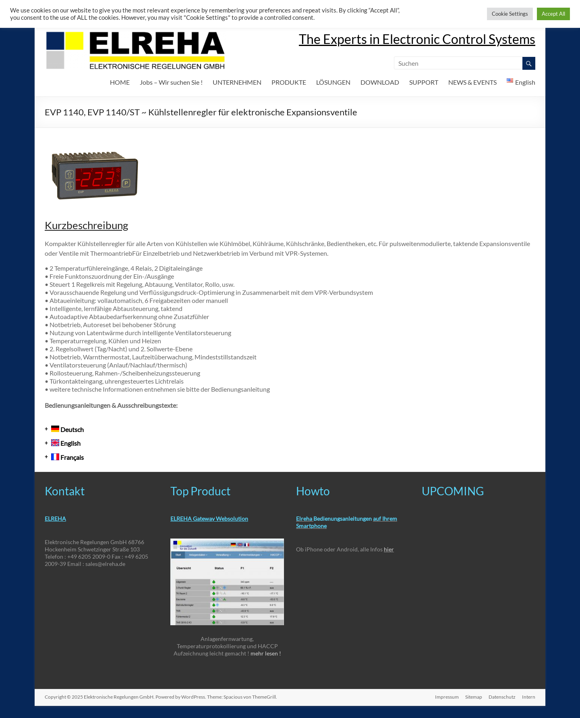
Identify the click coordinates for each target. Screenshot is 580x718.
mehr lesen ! (266, 653)
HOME (120, 82)
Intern (528, 697)
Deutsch (67, 429)
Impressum (447, 697)
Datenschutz (502, 697)
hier (389, 549)
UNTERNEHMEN (237, 82)
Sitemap (473, 697)
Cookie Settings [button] (510, 13)
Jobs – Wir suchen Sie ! (171, 82)
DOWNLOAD (379, 82)
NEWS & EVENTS (472, 82)
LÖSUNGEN (333, 82)
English (66, 443)
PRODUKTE (288, 82)
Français (67, 457)
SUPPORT (423, 82)
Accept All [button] (553, 13)
